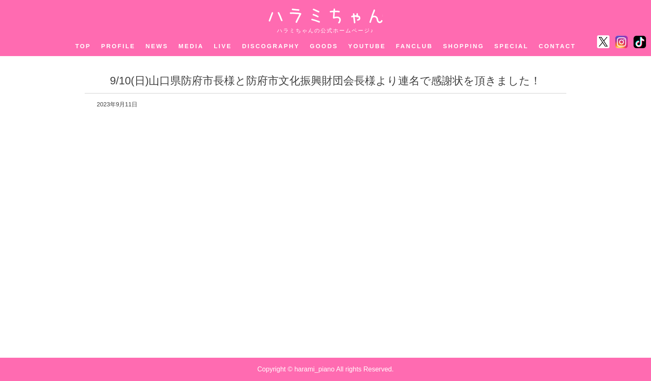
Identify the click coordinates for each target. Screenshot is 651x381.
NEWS (157, 46)
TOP (83, 46)
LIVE (223, 46)
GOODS (324, 46)
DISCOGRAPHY (271, 46)
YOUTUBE (367, 46)
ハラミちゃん (326, 16)
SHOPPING (463, 46)
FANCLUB (414, 46)
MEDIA (191, 46)
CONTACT (556, 46)
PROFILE (118, 46)
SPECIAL (511, 46)
